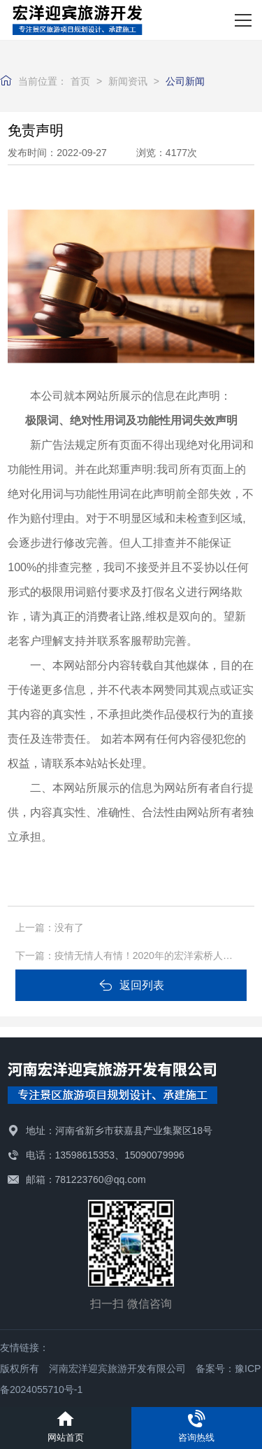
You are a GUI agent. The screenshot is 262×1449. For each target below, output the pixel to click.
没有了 (69, 927)
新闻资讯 (127, 81)
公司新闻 (185, 81)
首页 (80, 81)
